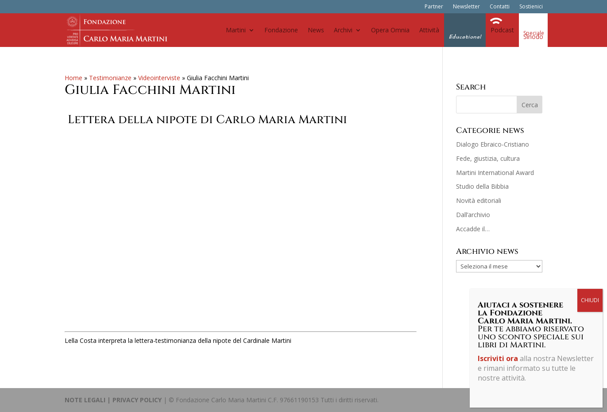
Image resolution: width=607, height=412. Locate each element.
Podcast (502, 30)
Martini (236, 30)
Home (73, 78)
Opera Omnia (390, 30)
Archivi (343, 30)
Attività (429, 30)
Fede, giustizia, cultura (488, 158)
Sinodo (533, 36)
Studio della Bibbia (482, 186)
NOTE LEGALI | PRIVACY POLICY (113, 400)
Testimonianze (110, 78)
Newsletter (466, 7)
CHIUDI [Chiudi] (590, 300)
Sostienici (531, 7)
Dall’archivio (473, 214)
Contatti (500, 7)
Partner (434, 7)
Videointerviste (159, 78)
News (316, 30)
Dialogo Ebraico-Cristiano (492, 144)
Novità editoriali (478, 200)
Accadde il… (473, 229)
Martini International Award (495, 172)
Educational (464, 37)
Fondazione (281, 30)
